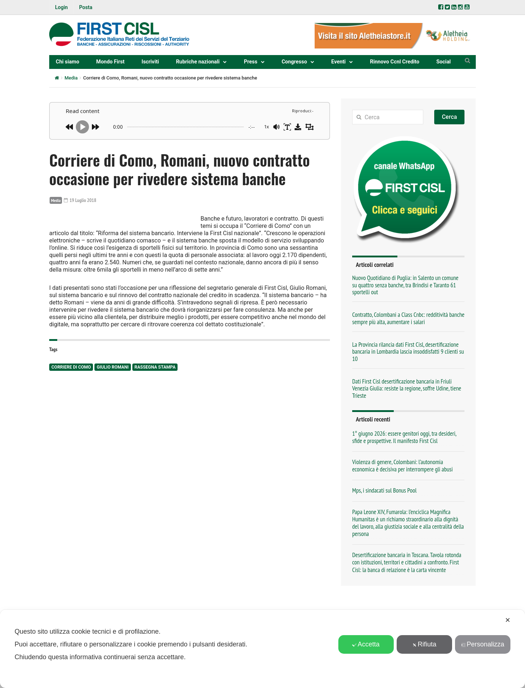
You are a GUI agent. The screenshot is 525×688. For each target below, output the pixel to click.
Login (61, 7)
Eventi (338, 62)
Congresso (294, 62)
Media (71, 78)
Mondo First (110, 62)
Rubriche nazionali (198, 62)
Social (443, 62)
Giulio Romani (112, 418)
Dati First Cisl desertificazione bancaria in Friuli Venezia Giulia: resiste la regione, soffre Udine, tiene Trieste (406, 388)
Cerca (449, 116)
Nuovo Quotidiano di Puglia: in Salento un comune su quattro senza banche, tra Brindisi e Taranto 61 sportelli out (405, 285)
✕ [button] (507, 620)
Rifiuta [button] (424, 644)
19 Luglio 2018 (81, 200)
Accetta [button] (366, 644)
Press (250, 62)
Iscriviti (150, 62)
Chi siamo (67, 62)
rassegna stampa (155, 418)
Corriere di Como (71, 418)
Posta (85, 7)
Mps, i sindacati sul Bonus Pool (384, 490)
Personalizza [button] (482, 644)
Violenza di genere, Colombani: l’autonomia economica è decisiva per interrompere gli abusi (402, 465)
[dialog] (262, 649)
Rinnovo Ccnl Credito (394, 62)
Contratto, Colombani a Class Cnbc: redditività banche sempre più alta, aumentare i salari (408, 318)
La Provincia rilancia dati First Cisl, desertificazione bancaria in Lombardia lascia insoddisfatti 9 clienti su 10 (408, 352)
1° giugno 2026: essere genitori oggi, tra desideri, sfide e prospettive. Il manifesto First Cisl (404, 437)
